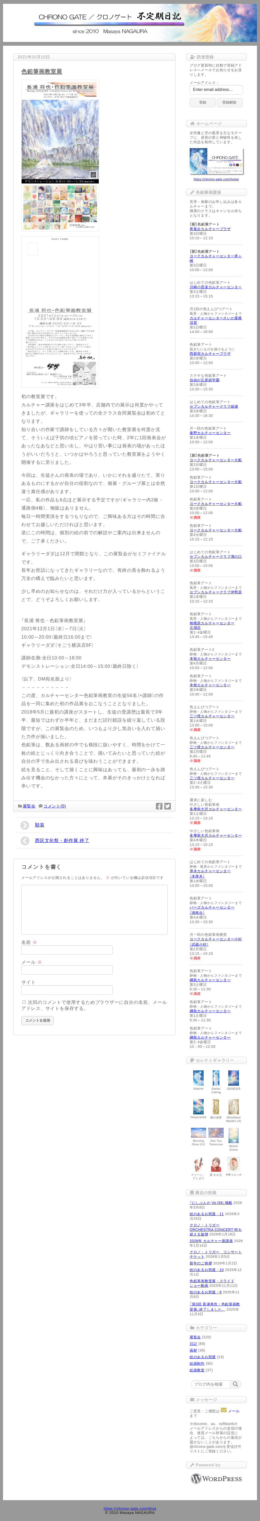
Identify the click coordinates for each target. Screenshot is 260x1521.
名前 (29, 942)
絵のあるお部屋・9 (206, 1292)
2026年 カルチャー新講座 (211, 1241)
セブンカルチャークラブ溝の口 (216, 556)
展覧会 (29, 806)
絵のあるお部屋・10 (207, 1270)
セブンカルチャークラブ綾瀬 (214, 406)
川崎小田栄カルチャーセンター (216, 287)
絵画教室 (197, 1370)
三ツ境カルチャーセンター (212, 716)
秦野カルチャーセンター (210, 433)
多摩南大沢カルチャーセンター (216, 809)
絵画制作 (197, 1363)
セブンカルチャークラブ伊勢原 (216, 592)
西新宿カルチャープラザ (210, 354)
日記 (193, 1344)
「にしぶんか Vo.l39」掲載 (211, 1203)
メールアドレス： (205, 83)
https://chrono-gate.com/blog (130, 1509)
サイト (28, 982)
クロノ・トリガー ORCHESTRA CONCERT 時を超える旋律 (216, 1229)
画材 (193, 1350)
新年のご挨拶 (201, 1263)
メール (31, 962)
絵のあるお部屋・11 (207, 1214)
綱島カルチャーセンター (210, 980)
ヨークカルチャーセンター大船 (216, 460)
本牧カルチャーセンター (210, 659)
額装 (32, 825)
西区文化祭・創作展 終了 (54, 841)
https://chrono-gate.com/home (216, 179)
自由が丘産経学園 (205, 380)
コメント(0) (54, 806)
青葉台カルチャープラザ (210, 229)
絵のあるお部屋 (203, 1357)
